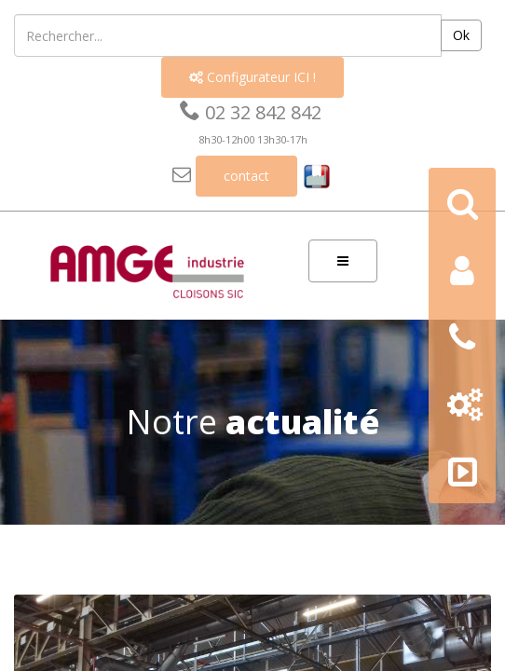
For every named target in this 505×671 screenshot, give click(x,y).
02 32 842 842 (250, 112)
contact (246, 176)
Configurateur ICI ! (252, 77)
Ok (461, 35)
